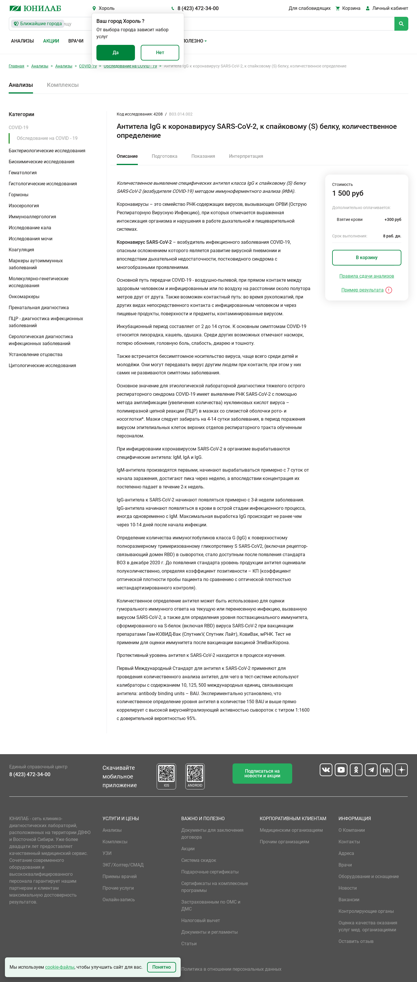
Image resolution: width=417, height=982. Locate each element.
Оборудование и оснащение (369, 876)
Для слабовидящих (310, 8)
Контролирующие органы (366, 911)
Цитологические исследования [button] (42, 365)
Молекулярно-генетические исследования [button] (38, 282)
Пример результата (362, 290)
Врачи (75, 41)
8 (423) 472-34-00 (198, 8)
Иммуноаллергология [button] (32, 216)
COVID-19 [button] (18, 127)
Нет (160, 52)
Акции (51, 41)
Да (116, 52)
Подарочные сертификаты (210, 872)
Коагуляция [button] (21, 249)
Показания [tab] (203, 156)
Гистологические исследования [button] (43, 183)
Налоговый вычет (200, 920)
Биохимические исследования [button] (41, 161)
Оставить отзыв (356, 941)
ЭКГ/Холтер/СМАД (123, 865)
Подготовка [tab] (165, 156)
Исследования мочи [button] (30, 238)
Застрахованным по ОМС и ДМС (210, 905)
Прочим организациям (284, 841)
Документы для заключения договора (212, 833)
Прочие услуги (118, 888)
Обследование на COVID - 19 (130, 66)
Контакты (349, 841)
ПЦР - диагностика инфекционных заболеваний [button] (46, 322)
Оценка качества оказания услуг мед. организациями (368, 926)
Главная (16, 66)
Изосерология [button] (24, 205)
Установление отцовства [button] (36, 354)
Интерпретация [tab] (246, 156)
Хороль (107, 8)
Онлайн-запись (119, 899)
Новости (348, 888)
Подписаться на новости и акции (262, 773)
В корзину (367, 257)
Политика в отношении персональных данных (231, 969)
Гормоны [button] (18, 194)
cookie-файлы (59, 967)
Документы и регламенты (209, 932)
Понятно (161, 967)
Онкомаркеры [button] (24, 296)
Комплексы (63, 84)
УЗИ (107, 853)
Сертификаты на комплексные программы (214, 887)
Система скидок (198, 860)
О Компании (352, 830)
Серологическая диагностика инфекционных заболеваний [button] (41, 340)
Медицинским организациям (291, 830)
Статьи (189, 943)
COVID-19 (88, 66)
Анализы (22, 41)
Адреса (346, 853)
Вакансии (349, 899)
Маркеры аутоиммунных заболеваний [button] (36, 264)
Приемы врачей (120, 876)
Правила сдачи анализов (366, 276)
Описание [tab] (127, 156)
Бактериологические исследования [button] (47, 150)
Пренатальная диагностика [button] (39, 307)
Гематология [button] (23, 172)
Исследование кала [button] (30, 227)
